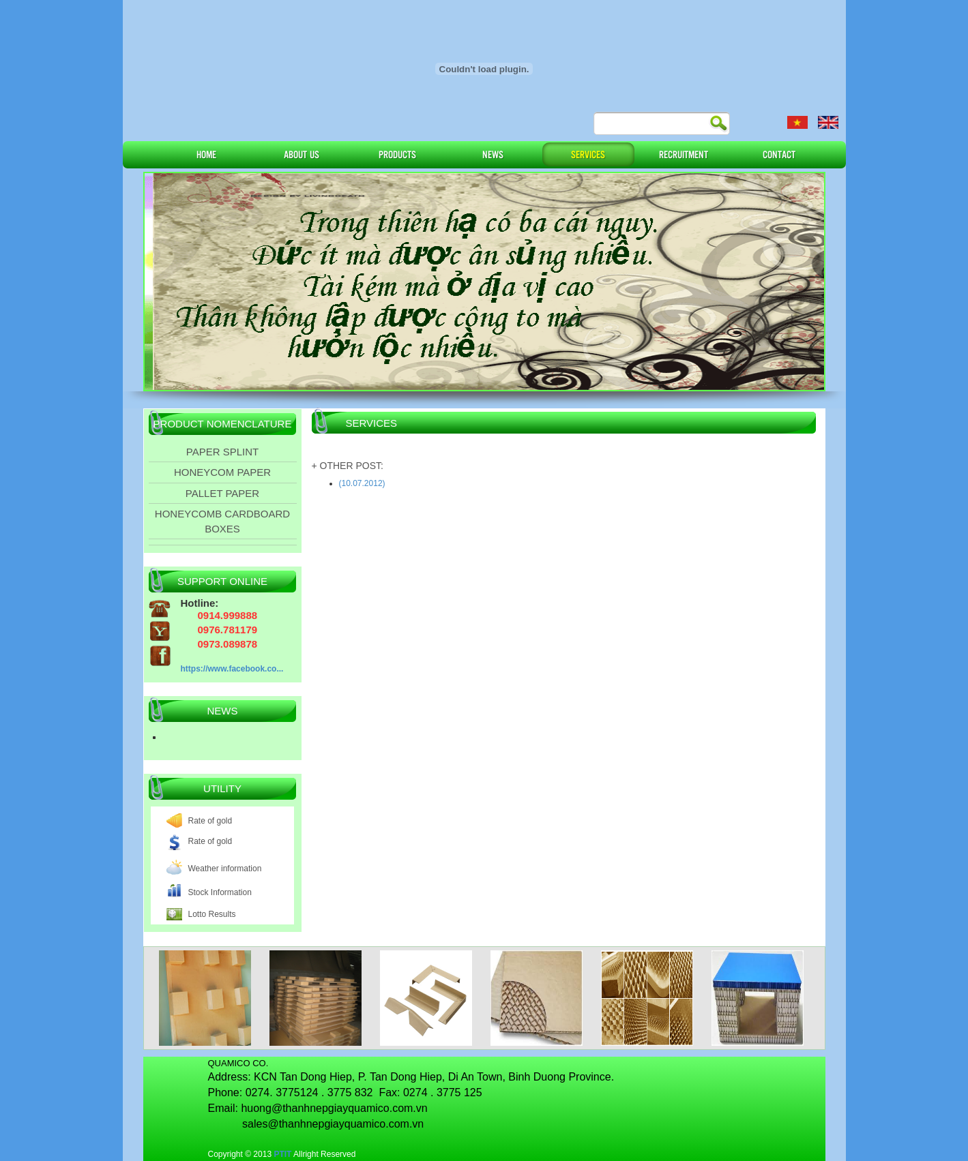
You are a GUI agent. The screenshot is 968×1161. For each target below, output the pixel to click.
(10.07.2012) (362, 483)
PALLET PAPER (222, 493)
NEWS (492, 154)
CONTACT (779, 154)
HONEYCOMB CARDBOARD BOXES (222, 521)
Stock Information (220, 892)
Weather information (225, 868)
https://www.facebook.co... (232, 669)
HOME (206, 154)
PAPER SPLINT (222, 451)
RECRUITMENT (683, 154)
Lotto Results (212, 914)
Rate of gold (210, 821)
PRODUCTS (397, 154)
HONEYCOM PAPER (222, 472)
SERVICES (588, 154)
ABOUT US (301, 154)
